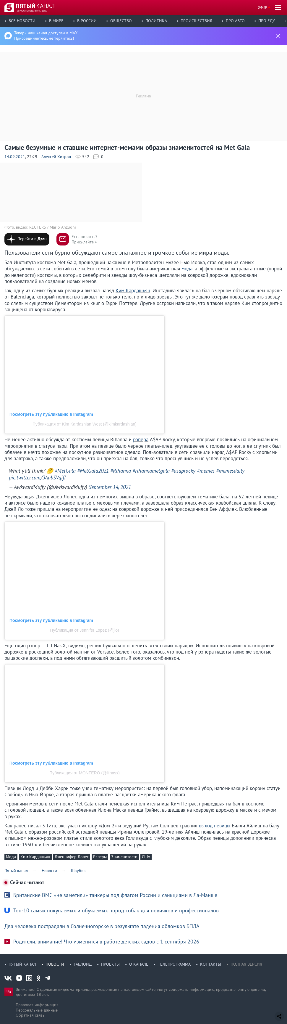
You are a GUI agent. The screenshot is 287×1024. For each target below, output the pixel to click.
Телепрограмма (174, 964)
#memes (206, 470)
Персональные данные (37, 1010)
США (146, 856)
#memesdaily (230, 470)
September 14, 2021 (110, 487)
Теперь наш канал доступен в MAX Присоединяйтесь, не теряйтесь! (46, 35)
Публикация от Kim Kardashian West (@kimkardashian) (85, 424)
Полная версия (246, 964)
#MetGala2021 (93, 470)
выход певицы (214, 825)
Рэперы (100, 856)
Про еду (266, 20)
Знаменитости (124, 856)
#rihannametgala (151, 470)
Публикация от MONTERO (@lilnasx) (84, 773)
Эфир (262, 7)
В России (87, 20)
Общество (121, 20)
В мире (56, 20)
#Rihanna (120, 470)
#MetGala (65, 470)
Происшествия (196, 20)
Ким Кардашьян (133, 290)
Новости (55, 964)
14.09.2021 (14, 156)
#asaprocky (183, 470)
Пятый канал (22, 964)
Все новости (22, 20)
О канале (138, 964)
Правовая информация (37, 1004)
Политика (156, 20)
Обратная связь (30, 1015)
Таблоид (83, 964)
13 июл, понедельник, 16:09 (32, 10)
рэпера (140, 439)
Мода (11, 856)
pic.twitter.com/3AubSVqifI (37, 477)
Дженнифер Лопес (72, 856)
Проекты (110, 964)
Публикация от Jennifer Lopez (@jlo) (84, 630)
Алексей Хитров (56, 156)
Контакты (210, 964)
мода (186, 268)
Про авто (235, 20)
